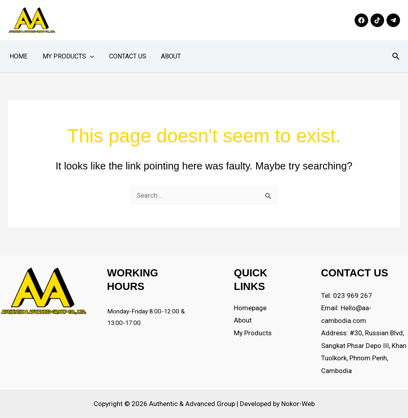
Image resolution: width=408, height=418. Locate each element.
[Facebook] (361, 20)
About (163, 56)
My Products (64, 56)
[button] (86, 56)
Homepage (250, 308)
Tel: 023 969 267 (346, 295)
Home (17, 56)
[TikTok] (377, 20)
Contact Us (121, 56)
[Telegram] (393, 20)
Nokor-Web (298, 404)
